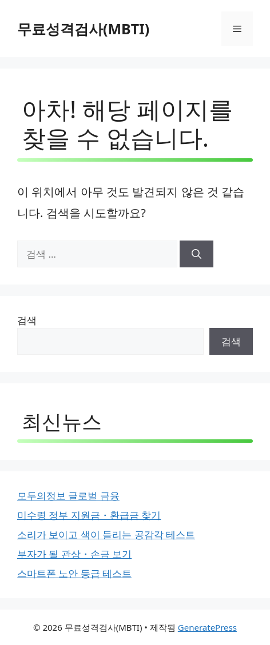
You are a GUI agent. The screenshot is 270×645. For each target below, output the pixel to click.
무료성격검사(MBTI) (83, 28)
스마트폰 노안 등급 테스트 (74, 573)
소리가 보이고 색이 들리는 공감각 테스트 (106, 534)
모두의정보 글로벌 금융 (68, 495)
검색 (27, 320)
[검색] (196, 254)
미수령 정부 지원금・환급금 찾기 (89, 515)
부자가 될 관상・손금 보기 (74, 553)
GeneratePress (207, 627)
